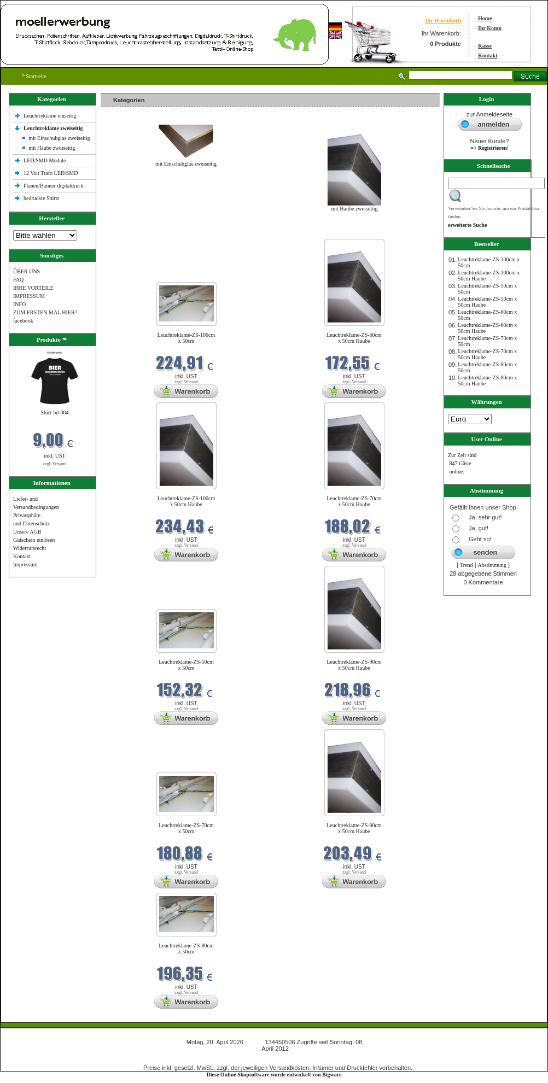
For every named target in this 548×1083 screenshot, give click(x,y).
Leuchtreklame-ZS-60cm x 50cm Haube (354, 338)
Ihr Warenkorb (443, 20)
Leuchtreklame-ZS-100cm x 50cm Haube (186, 501)
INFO (19, 304)
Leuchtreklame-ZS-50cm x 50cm (186, 665)
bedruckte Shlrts (41, 198)
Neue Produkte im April (130, 232)
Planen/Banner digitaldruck (54, 186)
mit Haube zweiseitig (51, 148)
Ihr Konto (490, 28)
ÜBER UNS (26, 271)
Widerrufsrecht (29, 548)
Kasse (485, 46)
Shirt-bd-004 (54, 412)
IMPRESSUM (29, 296)
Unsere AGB (27, 532)
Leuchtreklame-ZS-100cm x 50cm (186, 338)
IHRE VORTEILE (33, 288)
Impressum (25, 564)
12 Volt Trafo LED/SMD (51, 173)
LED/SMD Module (45, 160)
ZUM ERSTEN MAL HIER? (45, 312)
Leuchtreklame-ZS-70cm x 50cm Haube (354, 501)
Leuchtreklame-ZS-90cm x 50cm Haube (354, 665)
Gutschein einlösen (34, 540)
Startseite (34, 76)
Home (485, 18)
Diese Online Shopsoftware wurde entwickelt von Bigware (274, 1075)
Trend (466, 565)
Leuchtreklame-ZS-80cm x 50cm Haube (354, 828)
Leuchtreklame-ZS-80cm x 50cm (186, 948)
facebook (23, 321)
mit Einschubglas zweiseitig (59, 138)
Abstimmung (492, 565)
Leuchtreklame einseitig (51, 116)
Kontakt (488, 55)
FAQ (18, 280)
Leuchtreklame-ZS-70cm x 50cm (186, 828)
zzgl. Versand (55, 463)
